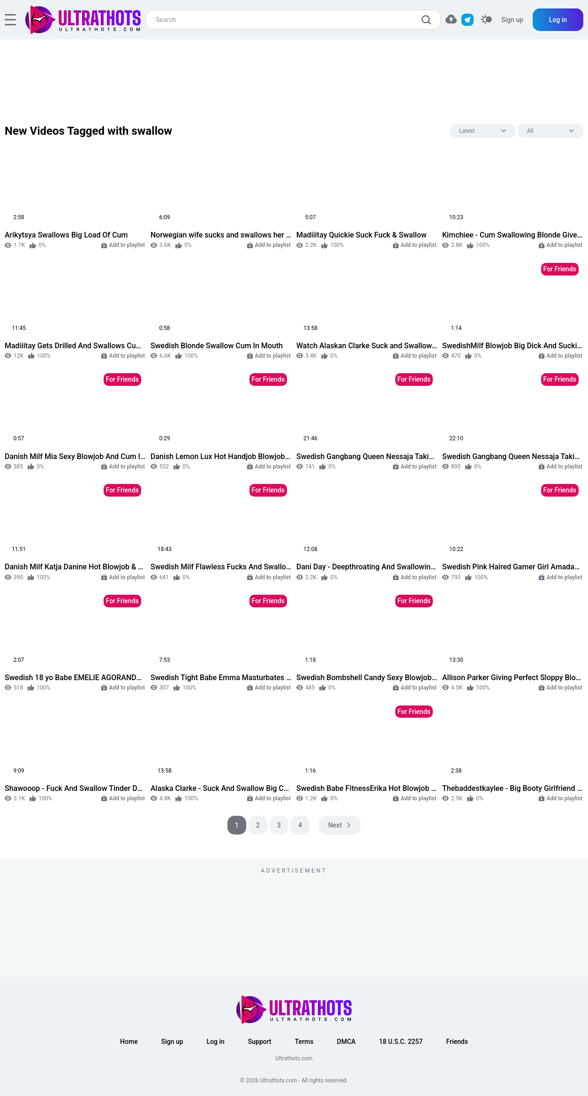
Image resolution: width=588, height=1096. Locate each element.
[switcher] (486, 20)
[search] (428, 19)
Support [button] (259, 1041)
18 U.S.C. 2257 (400, 1041)
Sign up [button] (172, 1041)
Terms (304, 1041)
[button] (451, 19)
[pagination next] (340, 825)
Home (129, 1041)
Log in (558, 19)
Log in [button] (216, 1041)
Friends (456, 1041)
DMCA (346, 1041)
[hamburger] (10, 19)
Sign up (512, 19)
